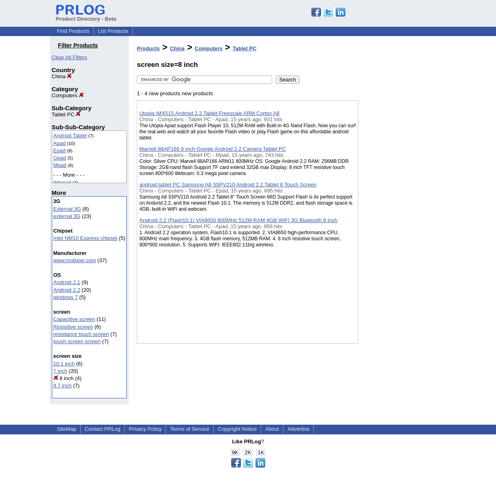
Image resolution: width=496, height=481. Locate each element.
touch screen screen (77, 341)
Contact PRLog (102, 429)
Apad (59, 143)
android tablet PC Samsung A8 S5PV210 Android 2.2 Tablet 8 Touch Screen (228, 185)
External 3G (67, 209)
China (62, 76)
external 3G (67, 216)
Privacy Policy (145, 429)
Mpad (60, 165)
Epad (59, 151)
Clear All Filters (69, 57)
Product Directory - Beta (86, 16)
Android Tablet (70, 136)
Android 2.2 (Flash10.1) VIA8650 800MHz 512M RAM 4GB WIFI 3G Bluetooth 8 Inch (238, 220)
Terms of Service (189, 429)
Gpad (59, 158)
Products (148, 48)
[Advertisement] (398, 210)
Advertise (298, 429)
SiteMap (67, 429)
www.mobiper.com (74, 260)
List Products (113, 31)
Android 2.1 (67, 282)
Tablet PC (66, 114)
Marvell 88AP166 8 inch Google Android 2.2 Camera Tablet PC (212, 149)
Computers (68, 95)
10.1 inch (64, 364)
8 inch (63, 378)
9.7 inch (62, 386)
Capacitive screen (74, 319)
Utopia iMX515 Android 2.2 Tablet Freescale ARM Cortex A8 (209, 113)
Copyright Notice (237, 429)
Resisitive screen (73, 327)
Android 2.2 (67, 290)
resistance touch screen (81, 334)
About (272, 429)
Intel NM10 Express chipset (85, 238)
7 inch (60, 371)
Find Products (73, 31)
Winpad (62, 183)
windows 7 (65, 297)
